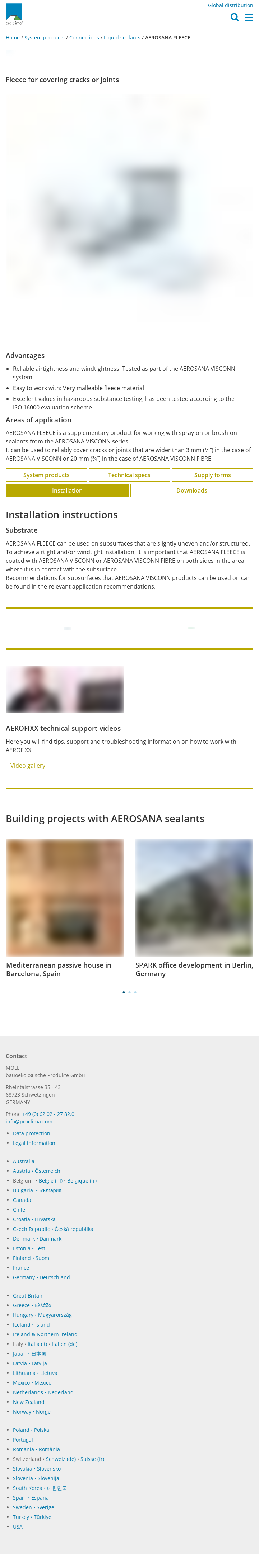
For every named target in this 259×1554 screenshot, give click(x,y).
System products (44, 37)
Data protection (31, 1133)
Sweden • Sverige (33, 1507)
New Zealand (29, 1402)
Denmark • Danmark (37, 1238)
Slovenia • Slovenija (36, 1478)
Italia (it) (37, 1343)
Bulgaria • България (37, 1190)
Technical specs (129, 475)
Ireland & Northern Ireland (45, 1334)
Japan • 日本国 (29, 1353)
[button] (235, 19)
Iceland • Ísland (31, 1324)
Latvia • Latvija (30, 1363)
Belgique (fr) (82, 1180)
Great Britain (28, 1295)
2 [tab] (130, 992)
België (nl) (51, 1180)
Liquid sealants (122, 37)
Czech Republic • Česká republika (53, 1229)
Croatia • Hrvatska (34, 1219)
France (21, 1267)
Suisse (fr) (92, 1458)
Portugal (23, 1439)
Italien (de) (64, 1343)
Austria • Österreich (36, 1170)
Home (13, 37)
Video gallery (27, 765)
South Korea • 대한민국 (40, 1488)
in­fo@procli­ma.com (29, 1121)
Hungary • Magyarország (42, 1314)
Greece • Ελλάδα (32, 1305)
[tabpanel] (65, 909)
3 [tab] (135, 992)
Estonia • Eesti (30, 1248)
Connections (84, 37)
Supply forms (212, 475)
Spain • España (31, 1497)
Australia (23, 1161)
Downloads (191, 490)
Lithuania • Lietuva (35, 1373)
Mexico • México (32, 1382)
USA (18, 1526)
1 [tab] (124, 992)
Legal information (34, 1143)
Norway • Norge (32, 1411)
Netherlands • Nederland (43, 1392)
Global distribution (230, 5)
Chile (19, 1209)
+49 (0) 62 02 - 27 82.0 (48, 1114)
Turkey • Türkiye (32, 1517)
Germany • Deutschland (41, 1277)
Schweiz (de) (61, 1458)
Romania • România (36, 1449)
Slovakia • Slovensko (37, 1468)
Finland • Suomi (32, 1258)
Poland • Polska (31, 1429)
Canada (22, 1199)
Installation (67, 490)
